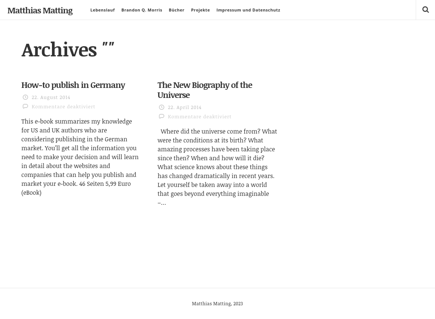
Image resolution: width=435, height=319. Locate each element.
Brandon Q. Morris (141, 10)
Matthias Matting (39, 10)
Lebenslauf (102, 10)
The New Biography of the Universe (205, 89)
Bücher (176, 10)
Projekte (200, 10)
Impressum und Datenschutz (248, 10)
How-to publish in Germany (73, 84)
